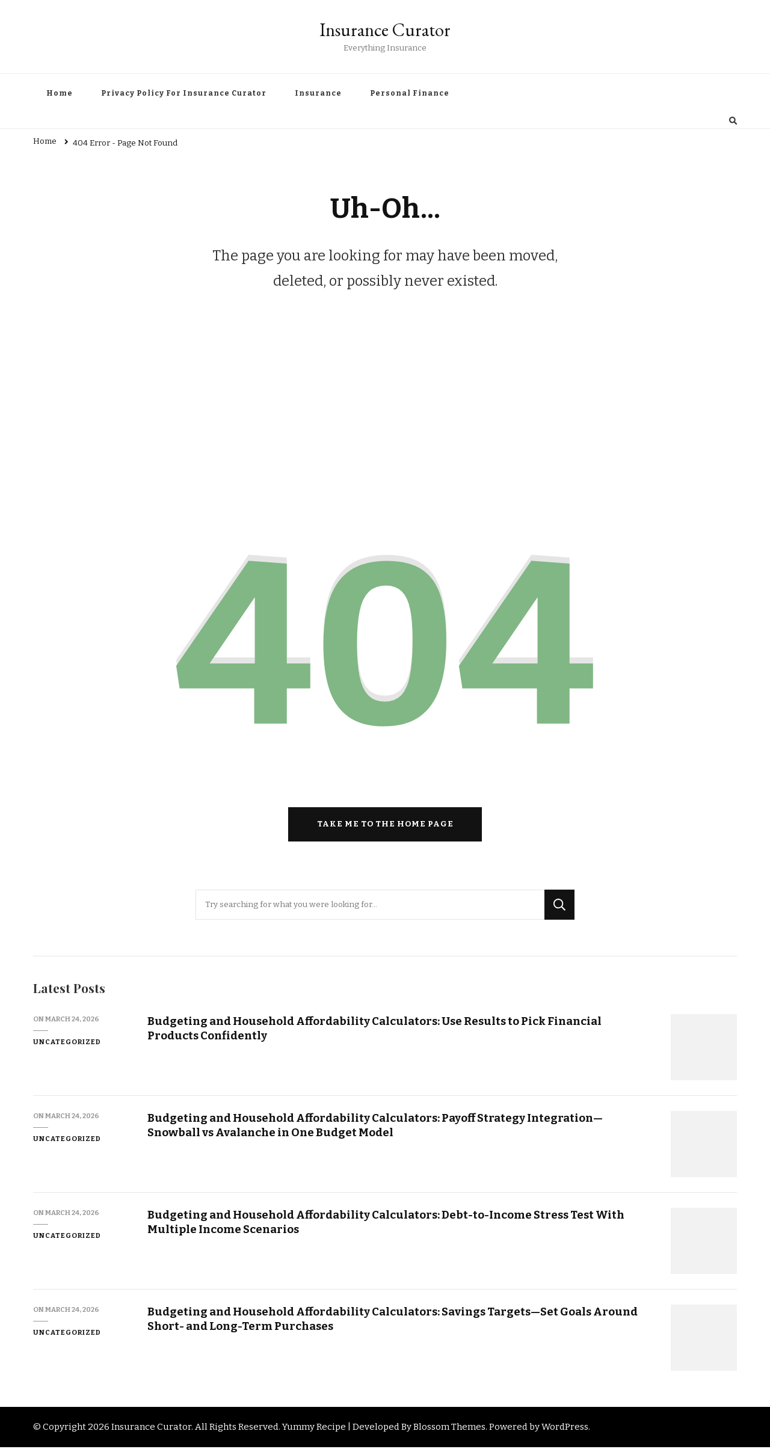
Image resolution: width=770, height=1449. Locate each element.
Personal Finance (409, 93)
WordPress (564, 1429)
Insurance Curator (385, 30)
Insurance (318, 93)
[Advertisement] (385, 414)
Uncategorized (67, 1044)
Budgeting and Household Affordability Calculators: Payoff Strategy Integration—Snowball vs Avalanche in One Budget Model (376, 1127)
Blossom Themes (449, 1429)
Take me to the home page (385, 826)
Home (59, 93)
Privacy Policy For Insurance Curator (183, 93)
